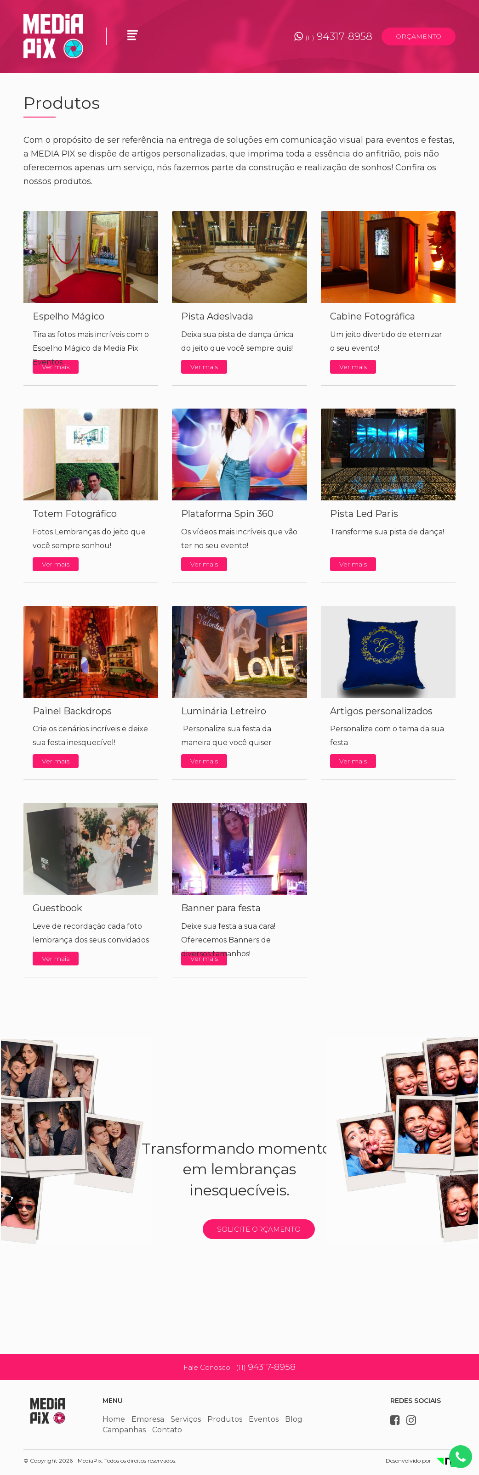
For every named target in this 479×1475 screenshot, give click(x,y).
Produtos (224, 1419)
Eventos (264, 1419)
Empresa (147, 1419)
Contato (167, 1429)
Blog (293, 1419)
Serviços (186, 1419)
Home (114, 1419)
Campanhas (124, 1429)
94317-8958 (333, 36)
